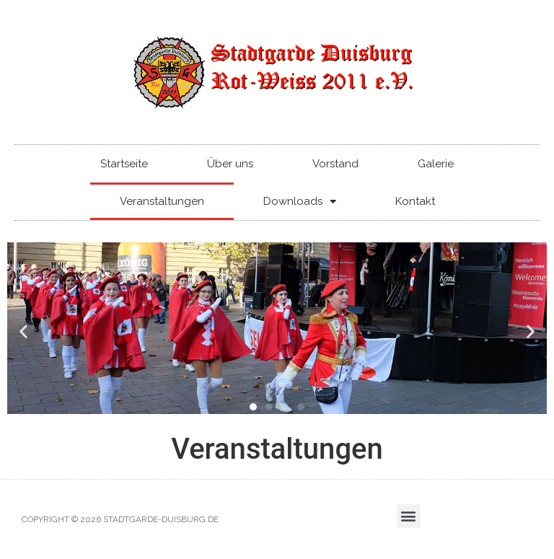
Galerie (436, 163)
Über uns (230, 163)
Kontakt (415, 201)
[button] (23, 331)
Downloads (299, 201)
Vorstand (335, 163)
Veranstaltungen (162, 201)
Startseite (124, 163)
